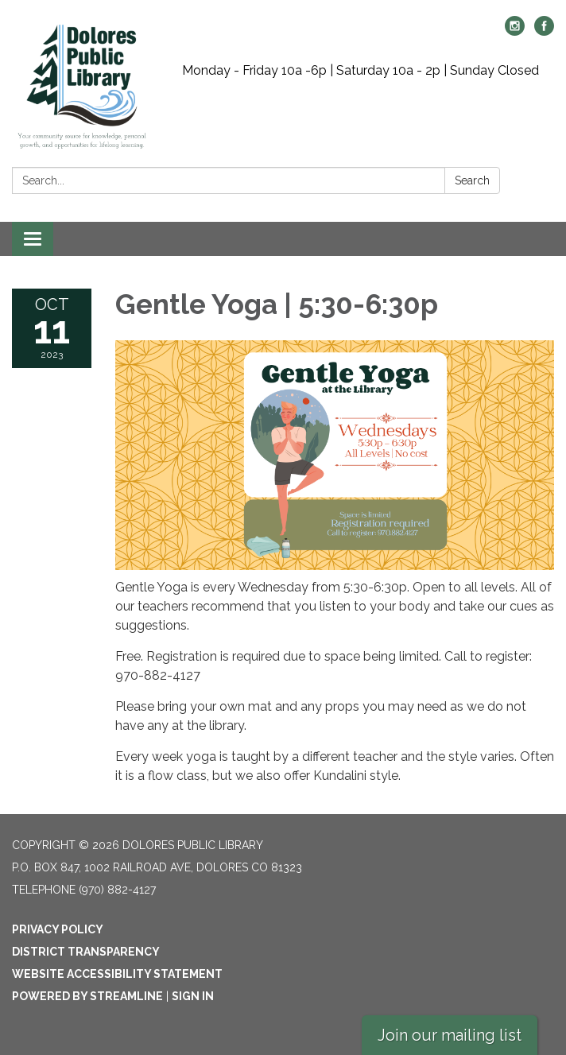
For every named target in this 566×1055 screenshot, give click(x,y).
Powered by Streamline (87, 996)
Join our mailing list (449, 1035)
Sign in (193, 996)
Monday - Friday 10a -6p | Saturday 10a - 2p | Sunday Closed (360, 70)
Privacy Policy (57, 929)
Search (472, 180)
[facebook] (544, 31)
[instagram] (515, 31)
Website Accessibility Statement (117, 974)
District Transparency (86, 951)
